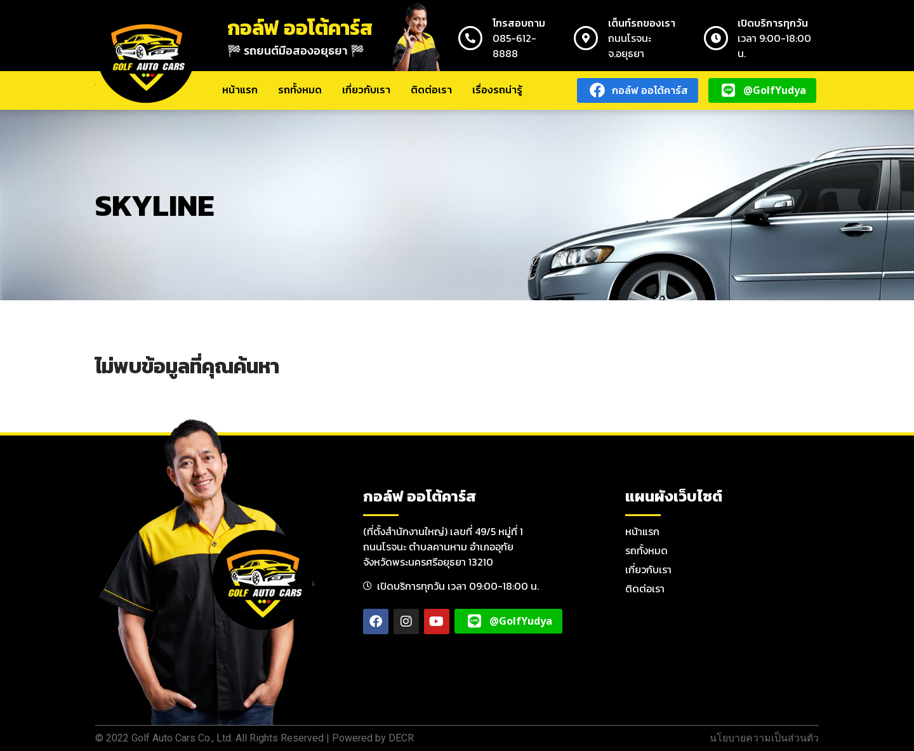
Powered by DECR (373, 738)
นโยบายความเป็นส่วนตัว (764, 738)
